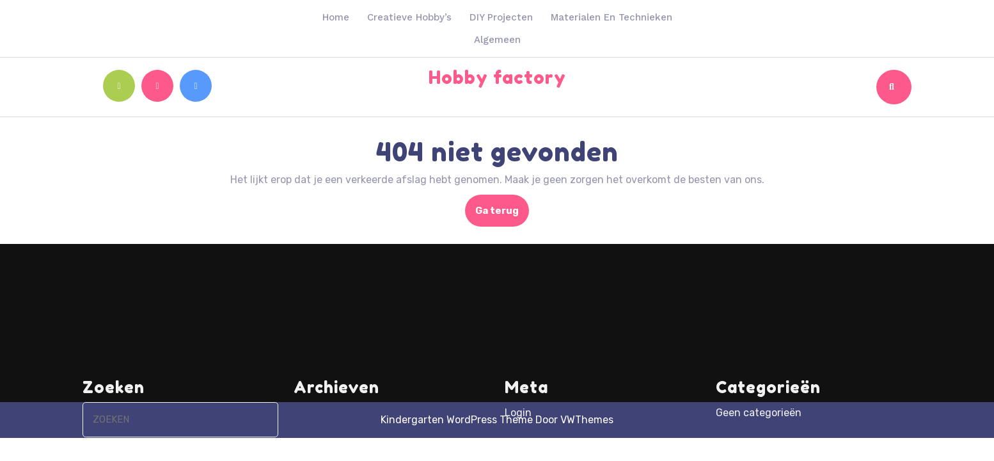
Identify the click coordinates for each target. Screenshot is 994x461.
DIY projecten (501, 17)
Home (335, 17)
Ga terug (502, 214)
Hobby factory (497, 77)
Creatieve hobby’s (409, 17)
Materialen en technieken (611, 17)
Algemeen (497, 39)
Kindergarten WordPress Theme (457, 420)
